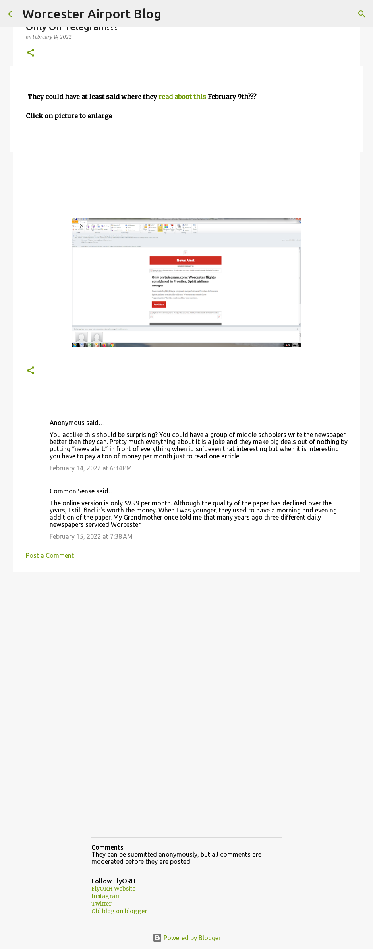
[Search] (362, 13)
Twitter (101, 903)
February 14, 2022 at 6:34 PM (91, 468)
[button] (30, 53)
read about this (182, 97)
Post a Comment (50, 555)
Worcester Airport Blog (91, 13)
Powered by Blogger (187, 937)
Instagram (106, 896)
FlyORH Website (113, 888)
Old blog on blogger (119, 911)
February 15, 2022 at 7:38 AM (91, 536)
